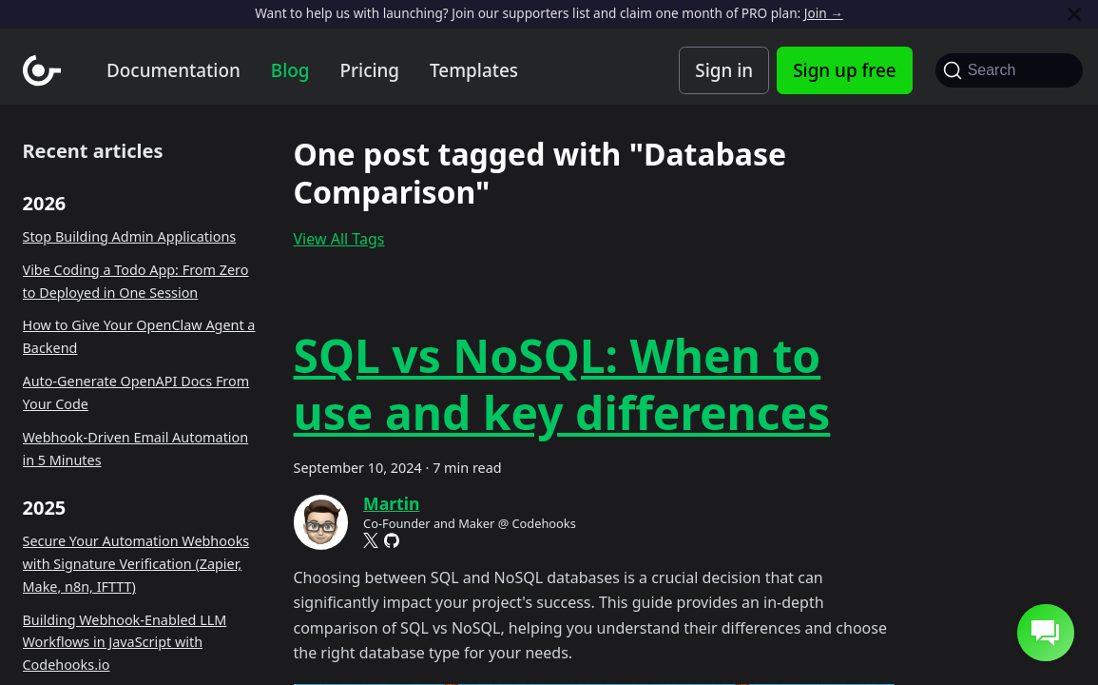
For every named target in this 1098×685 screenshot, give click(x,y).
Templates (474, 70)
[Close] (1074, 14)
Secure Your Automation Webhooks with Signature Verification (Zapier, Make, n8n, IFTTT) (136, 564)
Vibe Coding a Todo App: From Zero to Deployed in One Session (136, 281)
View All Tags (339, 238)
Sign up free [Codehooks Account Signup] (844, 70)
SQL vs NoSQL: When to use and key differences (562, 383)
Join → (823, 13)
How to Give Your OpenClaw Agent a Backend (139, 336)
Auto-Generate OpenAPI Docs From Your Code (136, 392)
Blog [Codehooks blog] (290, 70)
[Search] (1009, 70)
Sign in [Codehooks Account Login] (724, 70)
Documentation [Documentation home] (173, 70)
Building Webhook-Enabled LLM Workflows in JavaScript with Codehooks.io (125, 643)
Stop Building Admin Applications (130, 236)
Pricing (370, 70)
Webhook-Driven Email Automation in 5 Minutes (136, 448)
